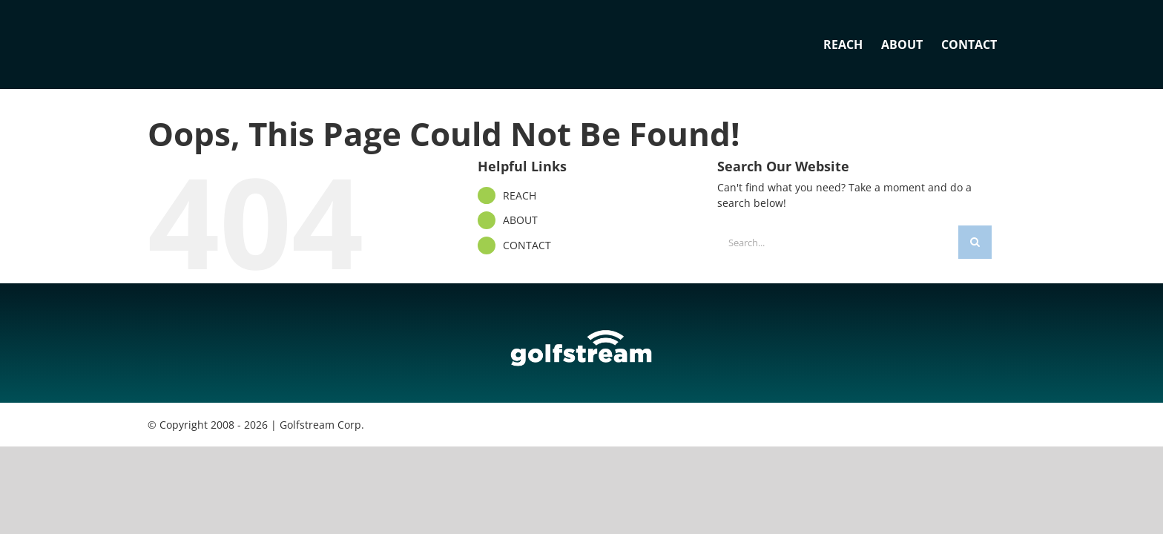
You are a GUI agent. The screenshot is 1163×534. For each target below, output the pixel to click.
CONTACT (527, 245)
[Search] (975, 242)
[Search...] (837, 242)
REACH (519, 195)
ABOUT (520, 220)
